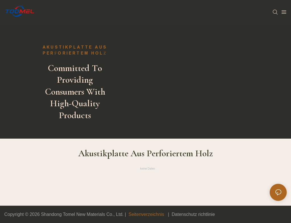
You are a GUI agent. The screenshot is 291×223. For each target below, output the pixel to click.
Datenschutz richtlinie (193, 214)
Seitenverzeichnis (146, 214)
